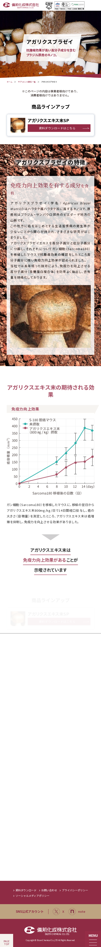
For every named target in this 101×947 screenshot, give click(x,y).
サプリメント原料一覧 (27, 81)
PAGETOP (7, 942)
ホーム (9, 81)
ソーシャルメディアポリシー (32, 895)
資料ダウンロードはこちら (57, 128)
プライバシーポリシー (75, 890)
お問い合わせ (49, 890)
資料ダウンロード (26, 890)
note (77, 911)
